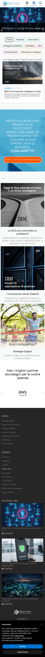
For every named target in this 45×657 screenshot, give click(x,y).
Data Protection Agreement (12, 488)
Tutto (9, 40)
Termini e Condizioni (9, 485)
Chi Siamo (6, 457)
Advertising (6, 440)
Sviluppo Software (9, 432)
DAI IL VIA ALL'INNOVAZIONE (23, 160)
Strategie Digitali (8, 421)
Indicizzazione (7, 444)
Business (20, 40)
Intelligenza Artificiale (12, 46)
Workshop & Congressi (31, 52)
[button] (42, 624)
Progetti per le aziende (10, 436)
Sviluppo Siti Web (8, 428)
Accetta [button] (22, 646)
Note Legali (6, 473)
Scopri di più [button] (22, 652)
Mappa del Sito (8, 492)
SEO (40, 46)
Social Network (10, 52)
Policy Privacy (7, 477)
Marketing (29, 46)
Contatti (5, 465)
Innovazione (33, 40)
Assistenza (5, 461)
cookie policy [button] (19, 636)
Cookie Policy (7, 481)
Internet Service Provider (11, 425)
